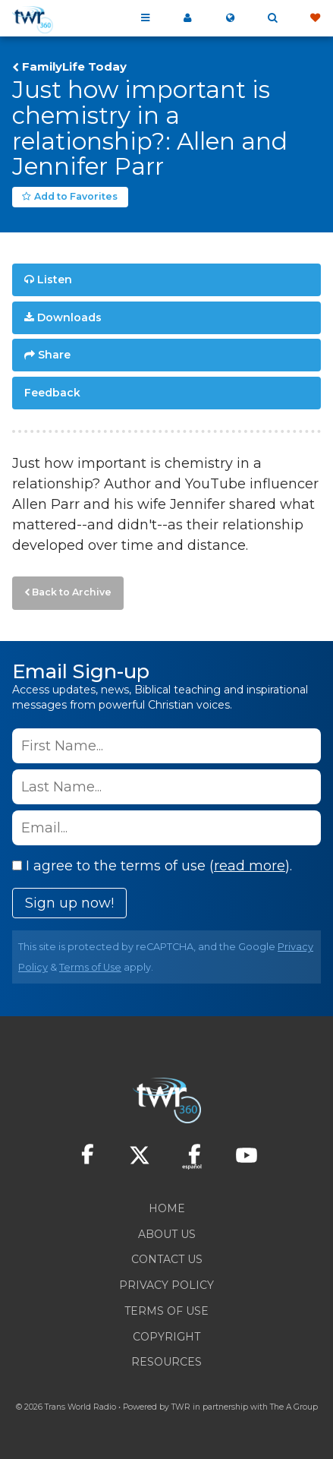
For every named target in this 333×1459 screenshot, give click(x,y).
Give (315, 18)
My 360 (187, 18)
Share (54, 355)
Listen (54, 279)
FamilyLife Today (74, 67)
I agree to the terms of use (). (152, 865)
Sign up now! (69, 903)
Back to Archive (72, 592)
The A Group (294, 1407)
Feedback (52, 392)
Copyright (166, 1337)
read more (249, 865)
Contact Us (167, 1259)
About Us (167, 1234)
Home (167, 1208)
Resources (166, 1362)
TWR (180, 1407)
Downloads (69, 317)
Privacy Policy (166, 1285)
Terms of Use (90, 967)
